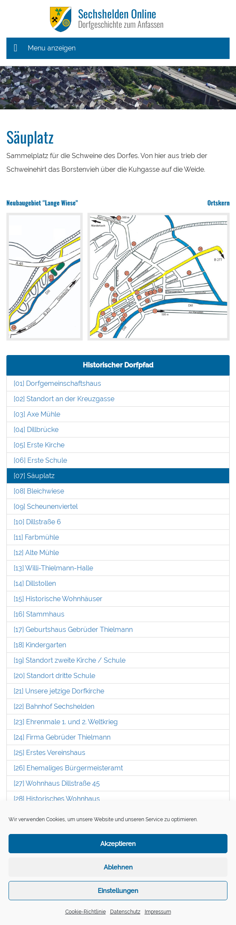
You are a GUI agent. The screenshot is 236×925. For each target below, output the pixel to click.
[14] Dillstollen (35, 583)
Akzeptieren (118, 844)
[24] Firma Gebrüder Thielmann (62, 737)
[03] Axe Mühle (37, 414)
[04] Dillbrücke (36, 430)
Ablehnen (118, 867)
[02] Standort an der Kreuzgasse (64, 399)
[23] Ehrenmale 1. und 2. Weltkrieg (66, 722)
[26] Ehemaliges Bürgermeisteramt (68, 768)
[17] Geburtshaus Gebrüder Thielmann (73, 629)
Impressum (158, 912)
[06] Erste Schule (40, 460)
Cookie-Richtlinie (85, 912)
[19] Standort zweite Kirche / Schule (69, 660)
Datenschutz (125, 912)
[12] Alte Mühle (36, 553)
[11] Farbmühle (36, 537)
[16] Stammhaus (39, 614)
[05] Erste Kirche (39, 445)
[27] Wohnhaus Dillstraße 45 (57, 783)
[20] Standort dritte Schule (54, 676)
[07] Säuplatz (34, 476)
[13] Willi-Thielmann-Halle (53, 568)
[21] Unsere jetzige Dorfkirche (59, 691)
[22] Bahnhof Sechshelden (54, 706)
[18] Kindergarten (40, 645)
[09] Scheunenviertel (46, 506)
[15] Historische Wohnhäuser (58, 599)
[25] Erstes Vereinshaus (49, 753)
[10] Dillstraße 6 (37, 522)
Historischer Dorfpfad (118, 365)
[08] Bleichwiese (39, 491)
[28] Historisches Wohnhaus (57, 799)
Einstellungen (118, 891)
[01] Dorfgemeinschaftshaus (57, 383)
